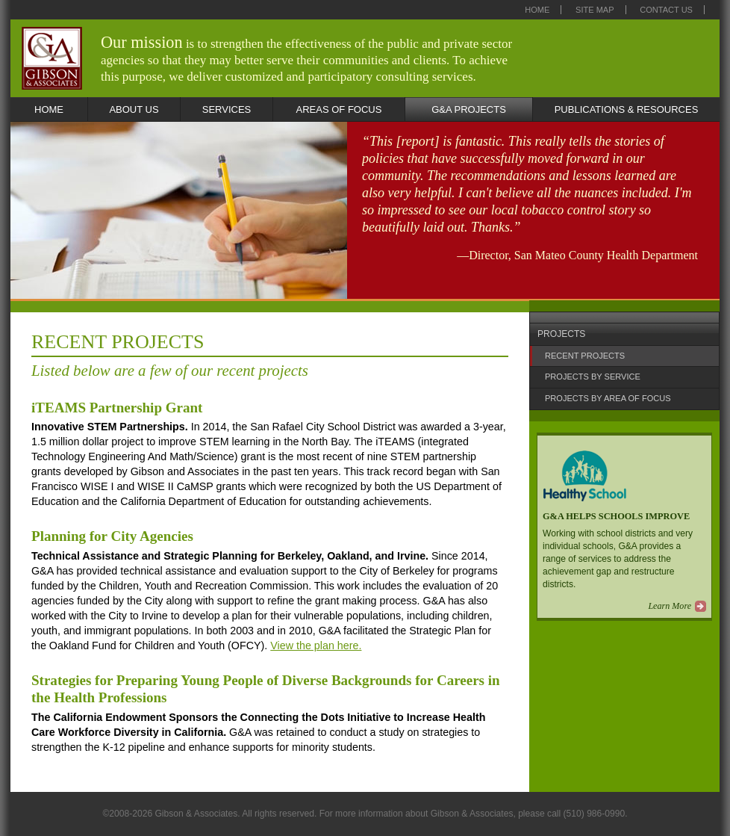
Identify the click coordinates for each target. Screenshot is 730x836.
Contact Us (666, 9)
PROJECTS (561, 334)
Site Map (594, 9)
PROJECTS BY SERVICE (592, 376)
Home (537, 9)
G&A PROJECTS (468, 109)
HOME (48, 109)
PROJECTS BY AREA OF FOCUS (608, 398)
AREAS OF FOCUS (339, 109)
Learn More (669, 606)
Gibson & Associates (52, 58)
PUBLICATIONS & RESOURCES (627, 109)
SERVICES (227, 109)
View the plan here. (315, 645)
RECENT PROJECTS (585, 355)
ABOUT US (133, 109)
